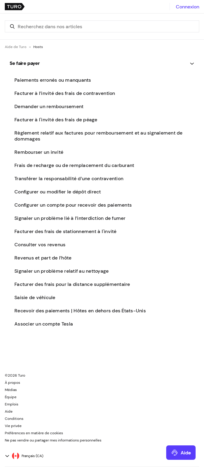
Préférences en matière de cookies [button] (34, 433)
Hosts (38, 47)
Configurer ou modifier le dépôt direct (57, 191)
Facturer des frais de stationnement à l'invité (65, 231)
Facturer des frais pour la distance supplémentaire (72, 284)
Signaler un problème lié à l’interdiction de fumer (70, 218)
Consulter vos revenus (39, 244)
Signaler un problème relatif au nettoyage (61, 271)
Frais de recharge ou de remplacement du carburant (74, 165)
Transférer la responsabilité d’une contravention (68, 178)
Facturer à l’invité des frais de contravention (64, 93)
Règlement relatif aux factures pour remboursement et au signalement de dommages (98, 135)
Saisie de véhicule (35, 297)
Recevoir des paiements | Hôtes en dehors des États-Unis (80, 310)
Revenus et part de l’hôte (42, 257)
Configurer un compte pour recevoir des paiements (73, 205)
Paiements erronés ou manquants (52, 80)
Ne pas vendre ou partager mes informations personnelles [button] (53, 440)
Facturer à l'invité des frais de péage (56, 119)
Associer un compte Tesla (43, 323)
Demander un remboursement (48, 106)
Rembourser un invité (38, 152)
